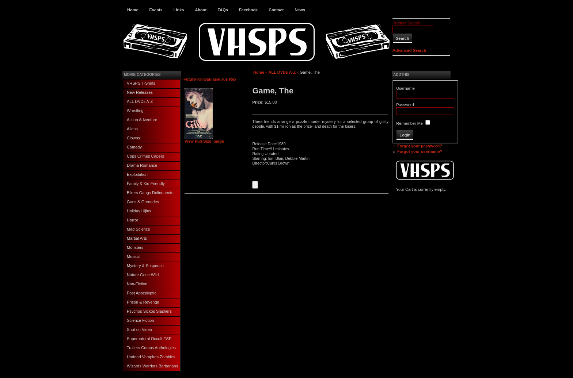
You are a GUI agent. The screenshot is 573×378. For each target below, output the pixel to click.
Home (132, 10)
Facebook (248, 10)
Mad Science (138, 229)
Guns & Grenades (143, 202)
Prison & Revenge (143, 302)
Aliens (132, 129)
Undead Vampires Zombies (151, 357)
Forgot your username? (419, 151)
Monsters (135, 247)
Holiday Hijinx (139, 211)
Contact (276, 10)
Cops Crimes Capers (145, 156)
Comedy (134, 147)
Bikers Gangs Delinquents (150, 192)
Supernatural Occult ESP (149, 338)
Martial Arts (137, 238)
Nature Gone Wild (143, 275)
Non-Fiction (137, 284)
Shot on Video (139, 329)
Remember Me (409, 123)
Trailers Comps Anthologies (151, 348)
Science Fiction (140, 320)
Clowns (133, 138)
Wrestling (135, 110)
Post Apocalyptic (141, 293)
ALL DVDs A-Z (140, 101)
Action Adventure (142, 119)
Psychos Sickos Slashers (149, 311)
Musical (133, 256)
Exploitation (137, 174)
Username (405, 88)
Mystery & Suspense (145, 265)
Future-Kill (193, 79)
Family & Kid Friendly (146, 183)
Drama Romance (142, 165)
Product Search (406, 23)
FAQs (222, 10)
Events (156, 10)
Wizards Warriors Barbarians (152, 366)
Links (179, 10)
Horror (132, 220)
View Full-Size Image (204, 139)
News (300, 10)
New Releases (140, 92)
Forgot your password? (419, 146)
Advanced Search (409, 50)
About (200, 10)
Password (405, 105)
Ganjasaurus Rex (220, 79)
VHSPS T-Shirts (141, 83)
